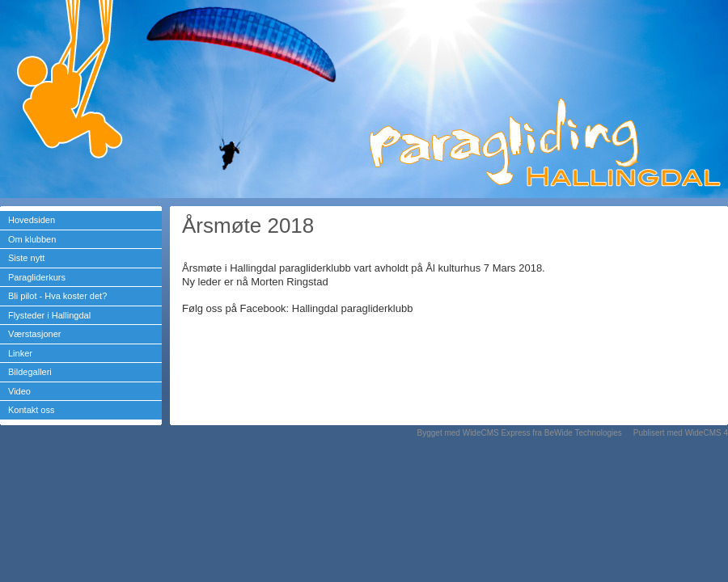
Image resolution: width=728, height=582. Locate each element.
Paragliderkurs (37, 277)
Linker (20, 353)
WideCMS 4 (706, 432)
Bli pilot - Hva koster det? (57, 296)
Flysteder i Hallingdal (49, 315)
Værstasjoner (34, 334)
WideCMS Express (497, 432)
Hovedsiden (31, 220)
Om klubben (32, 239)
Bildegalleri (30, 372)
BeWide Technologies (583, 432)
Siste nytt (26, 258)
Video (19, 391)
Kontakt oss (31, 410)
